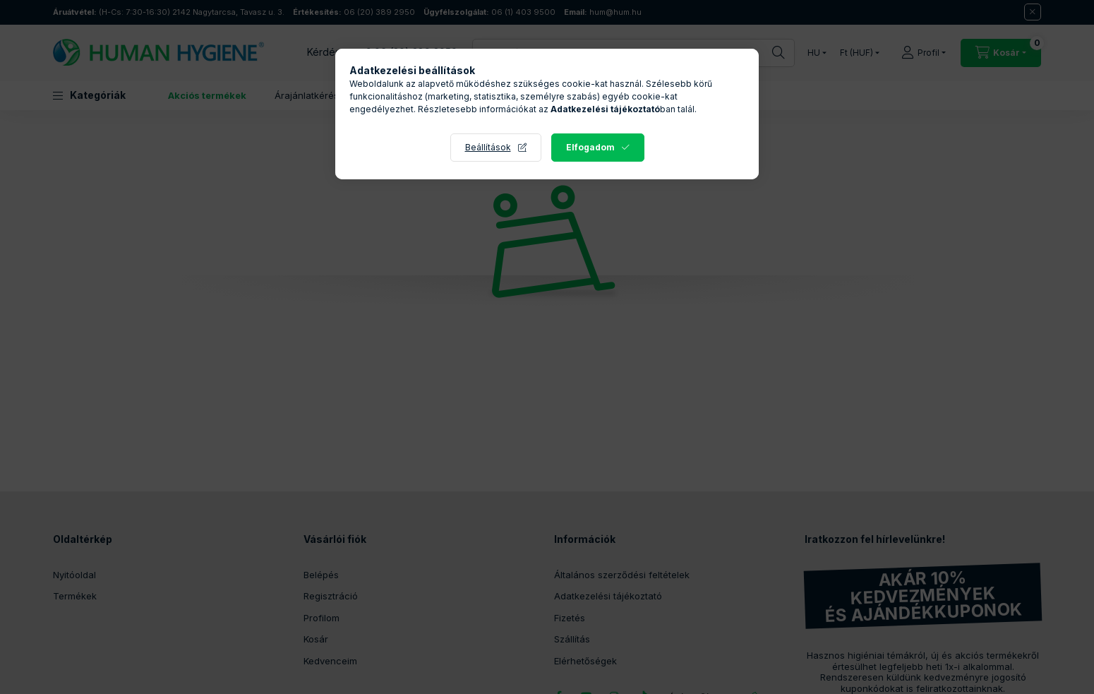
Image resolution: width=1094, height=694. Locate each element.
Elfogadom (590, 147)
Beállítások (488, 147)
